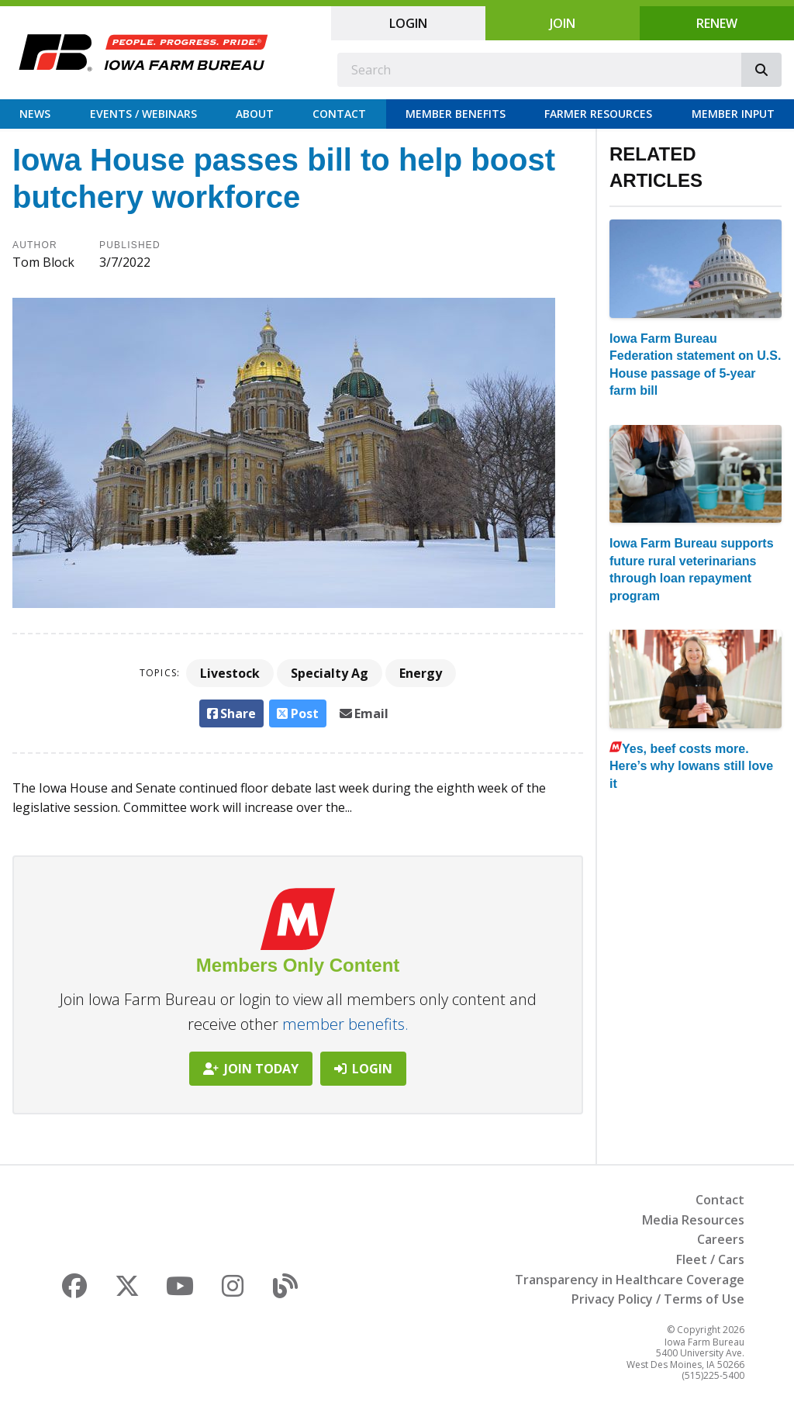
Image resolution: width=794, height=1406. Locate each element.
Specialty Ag (329, 673)
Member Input (733, 113)
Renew (716, 23)
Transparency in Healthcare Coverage (629, 1279)
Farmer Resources (598, 113)
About (255, 113)
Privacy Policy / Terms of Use (657, 1299)
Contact (339, 113)
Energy (420, 673)
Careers (720, 1239)
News (34, 113)
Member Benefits (456, 113)
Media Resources (693, 1219)
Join (562, 23)
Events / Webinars (143, 113)
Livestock (230, 673)
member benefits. (345, 1024)
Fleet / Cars (710, 1259)
